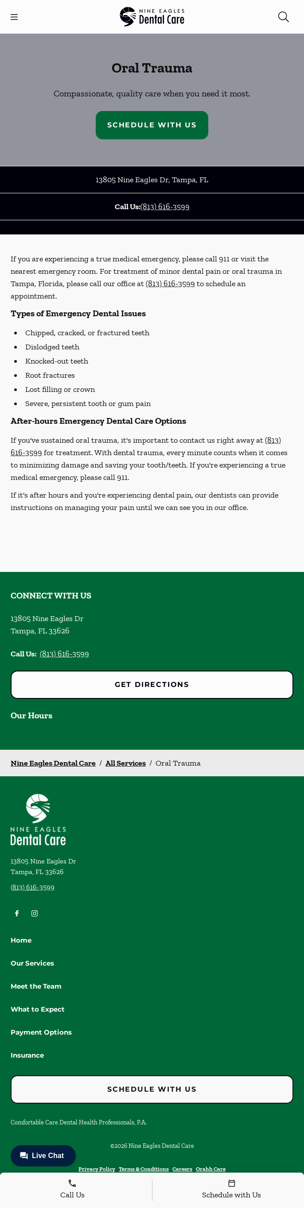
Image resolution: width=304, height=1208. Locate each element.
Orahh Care (211, 1169)
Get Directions (152, 684)
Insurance (27, 1055)
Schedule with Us (152, 125)
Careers (182, 1169)
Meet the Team (36, 986)
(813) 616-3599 (165, 206)
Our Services (32, 963)
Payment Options (41, 1032)
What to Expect (38, 1009)
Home (21, 940)
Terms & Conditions (144, 1169)
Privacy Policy (96, 1169)
